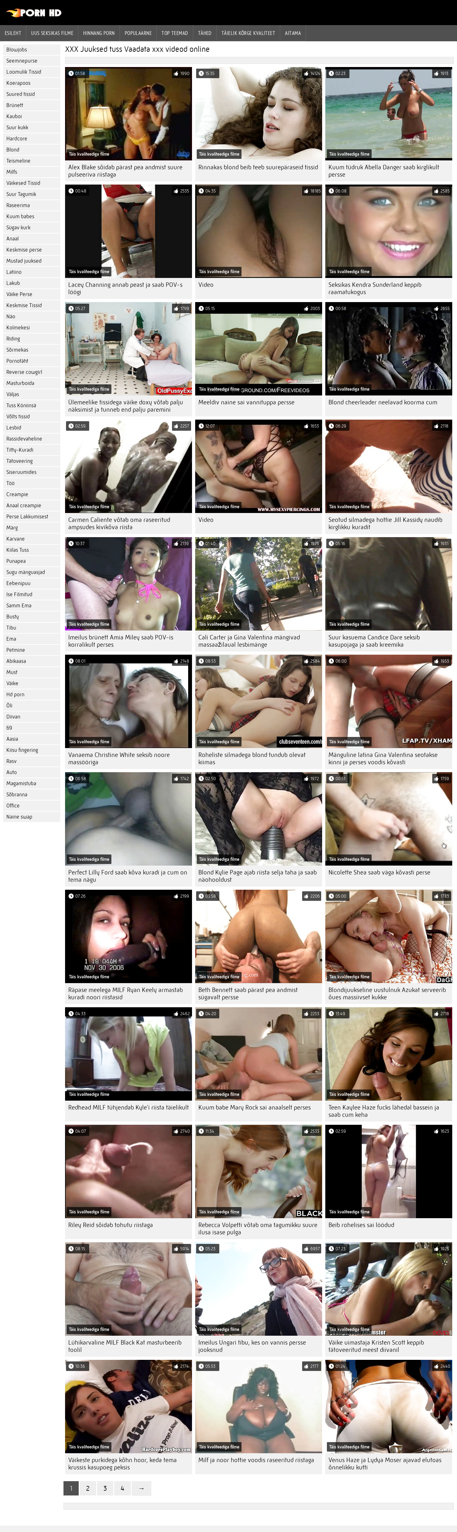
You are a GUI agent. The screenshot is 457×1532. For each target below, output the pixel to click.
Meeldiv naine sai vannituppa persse (246, 402)
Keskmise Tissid (24, 305)
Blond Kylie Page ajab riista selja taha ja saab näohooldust (257, 876)
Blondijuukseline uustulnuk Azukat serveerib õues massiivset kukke (387, 993)
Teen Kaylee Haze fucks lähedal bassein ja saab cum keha (383, 1111)
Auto (11, 772)
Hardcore (16, 139)
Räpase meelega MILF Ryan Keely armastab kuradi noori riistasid (125, 993)
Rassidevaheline (24, 439)
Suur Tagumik (21, 194)
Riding (13, 339)
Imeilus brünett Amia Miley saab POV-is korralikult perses (120, 641)
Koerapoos (18, 83)
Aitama (293, 33)
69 (9, 728)
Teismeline (18, 161)
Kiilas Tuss (17, 550)
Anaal (12, 239)
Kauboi (14, 116)
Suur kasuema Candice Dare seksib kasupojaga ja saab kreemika (374, 641)
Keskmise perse (24, 250)
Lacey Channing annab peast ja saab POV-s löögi (125, 288)
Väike (12, 683)
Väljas (12, 394)
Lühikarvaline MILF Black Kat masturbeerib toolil (125, 1346)
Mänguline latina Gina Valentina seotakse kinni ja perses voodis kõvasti (383, 758)
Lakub (13, 283)
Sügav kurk (18, 228)
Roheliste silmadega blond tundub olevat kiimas (252, 758)
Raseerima (18, 205)
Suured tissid (20, 94)
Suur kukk (17, 128)
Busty (12, 617)
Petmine (15, 650)
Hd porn (15, 695)
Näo (10, 317)
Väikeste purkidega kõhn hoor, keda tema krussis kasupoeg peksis (122, 1463)
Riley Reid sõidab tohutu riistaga (110, 1225)
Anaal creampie (23, 506)
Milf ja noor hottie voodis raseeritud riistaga (256, 1460)
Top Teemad (175, 33)
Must (11, 672)
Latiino (14, 272)
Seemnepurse (21, 61)
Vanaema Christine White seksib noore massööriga (119, 758)
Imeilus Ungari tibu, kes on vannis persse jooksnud (252, 1346)
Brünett (14, 105)
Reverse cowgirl (24, 372)
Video (206, 284)
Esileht (13, 33)
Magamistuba (21, 783)
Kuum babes (20, 216)
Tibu (11, 628)
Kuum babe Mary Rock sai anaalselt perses (254, 1107)
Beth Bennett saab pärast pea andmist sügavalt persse (248, 993)
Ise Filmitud (19, 594)
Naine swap (19, 817)
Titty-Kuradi (19, 450)
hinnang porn (99, 33)
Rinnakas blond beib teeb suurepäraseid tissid (258, 167)
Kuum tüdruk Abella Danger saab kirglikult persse (383, 171)
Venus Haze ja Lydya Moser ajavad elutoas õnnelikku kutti (384, 1463)
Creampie (17, 494)
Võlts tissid (18, 417)
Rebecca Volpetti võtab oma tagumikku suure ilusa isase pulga (257, 1228)
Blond (12, 150)
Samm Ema (18, 606)
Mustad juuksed (24, 261)
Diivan (13, 717)
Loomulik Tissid (23, 72)
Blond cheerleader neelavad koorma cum (382, 402)
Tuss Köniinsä (21, 405)
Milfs (11, 172)
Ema (11, 639)
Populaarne (138, 33)
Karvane (15, 539)
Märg (12, 528)
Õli (9, 706)
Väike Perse (19, 294)
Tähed (205, 33)
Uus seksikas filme (52, 33)
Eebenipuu (18, 583)
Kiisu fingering (22, 750)
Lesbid (13, 428)
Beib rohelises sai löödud (361, 1225)
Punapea (16, 561)
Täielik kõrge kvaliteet (248, 33)
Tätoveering (19, 461)
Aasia (12, 739)
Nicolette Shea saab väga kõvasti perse (379, 872)
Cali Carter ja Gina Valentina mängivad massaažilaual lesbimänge (249, 641)
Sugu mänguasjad (25, 572)
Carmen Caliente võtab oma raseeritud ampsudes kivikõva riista (119, 523)
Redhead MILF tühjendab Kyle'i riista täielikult (128, 1107)
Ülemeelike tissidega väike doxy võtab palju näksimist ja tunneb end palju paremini (125, 406)
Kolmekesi (18, 328)
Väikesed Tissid (23, 183)
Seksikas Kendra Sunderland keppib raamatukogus (374, 288)
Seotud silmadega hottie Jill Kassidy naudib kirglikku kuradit (385, 523)
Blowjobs (16, 50)
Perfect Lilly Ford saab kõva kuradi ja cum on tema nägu (127, 876)
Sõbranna (16, 795)
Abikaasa (16, 661)
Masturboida (20, 383)
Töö (10, 483)
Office (13, 806)
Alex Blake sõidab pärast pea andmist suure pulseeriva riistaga (125, 171)
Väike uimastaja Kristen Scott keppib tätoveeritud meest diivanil (376, 1346)
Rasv (11, 761)
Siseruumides (21, 472)
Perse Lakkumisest (27, 517)
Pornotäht (17, 361)
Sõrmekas (17, 350)
